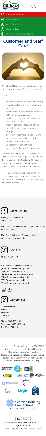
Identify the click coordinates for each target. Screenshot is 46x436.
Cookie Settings (23, 419)
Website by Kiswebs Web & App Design (23, 428)
